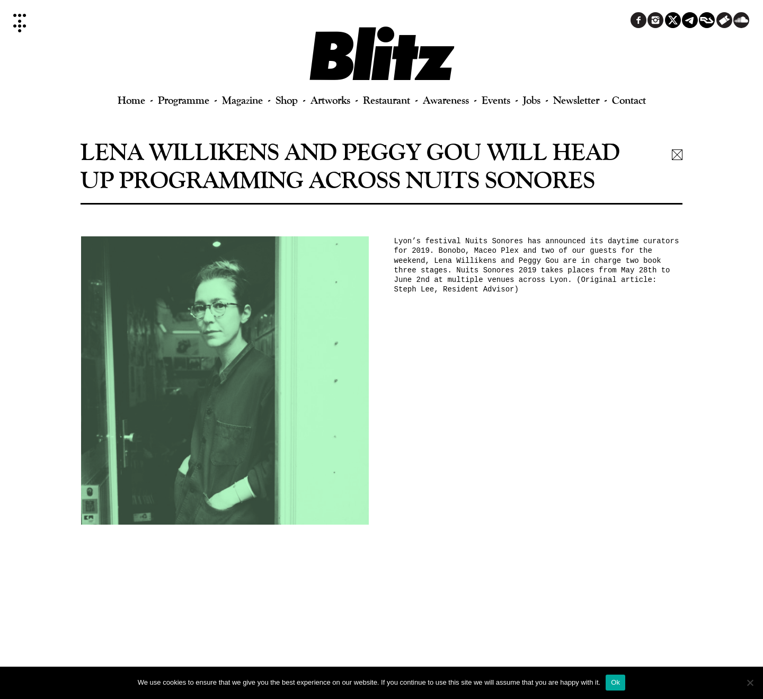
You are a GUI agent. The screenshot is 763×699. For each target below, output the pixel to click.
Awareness (446, 100)
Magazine (242, 100)
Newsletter (576, 100)
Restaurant (386, 100)
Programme (183, 100)
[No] (749, 682)
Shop (287, 100)
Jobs (531, 100)
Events (496, 100)
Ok (615, 682)
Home (131, 100)
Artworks (330, 100)
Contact (629, 100)
